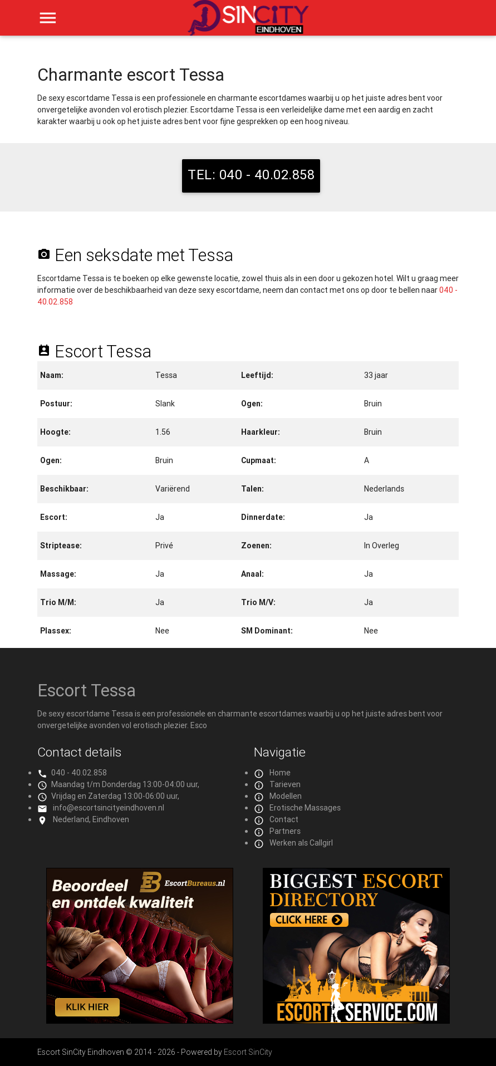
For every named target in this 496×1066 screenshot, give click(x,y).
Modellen (285, 796)
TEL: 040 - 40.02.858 (251, 174)
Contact (283, 819)
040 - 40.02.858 (79, 773)
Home (280, 773)
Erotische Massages (305, 808)
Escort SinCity (248, 1052)
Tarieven (285, 784)
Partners (285, 831)
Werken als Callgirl (301, 843)
